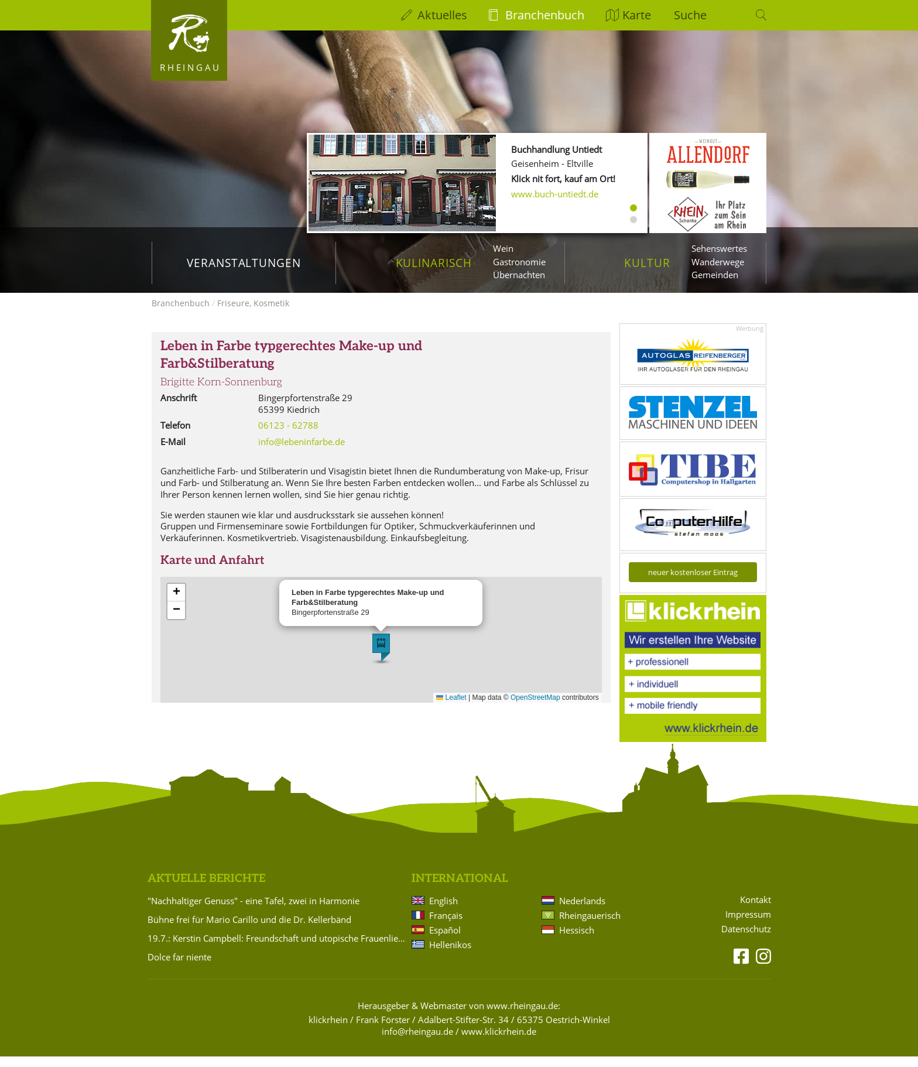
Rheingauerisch (590, 926)
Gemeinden (714, 275)
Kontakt (755, 910)
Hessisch (576, 940)
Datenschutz (746, 939)
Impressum (748, 925)
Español (445, 940)
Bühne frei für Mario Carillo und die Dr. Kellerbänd (249, 930)
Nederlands (582, 911)
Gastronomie (519, 262)
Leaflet (451, 708)
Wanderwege (717, 262)
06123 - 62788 (288, 436)
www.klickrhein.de (498, 1042)
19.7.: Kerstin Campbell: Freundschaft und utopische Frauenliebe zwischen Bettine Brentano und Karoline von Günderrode (277, 949)
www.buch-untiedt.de (554, 194)
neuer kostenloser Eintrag (693, 582)
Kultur (647, 262)
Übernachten (519, 275)
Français (446, 926)
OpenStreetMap (535, 708)
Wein (503, 248)
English (443, 911)
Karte (636, 15)
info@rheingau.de (417, 1042)
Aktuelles (442, 15)
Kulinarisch (434, 262)
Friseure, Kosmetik (253, 313)
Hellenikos (450, 955)
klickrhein (328, 1030)
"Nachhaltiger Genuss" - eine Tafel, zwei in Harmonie (253, 911)
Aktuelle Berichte (206, 889)
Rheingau (190, 67)
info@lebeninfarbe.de (301, 452)
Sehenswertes (719, 248)
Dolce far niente (179, 967)
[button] (381, 658)
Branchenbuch (544, 15)
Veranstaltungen (244, 262)
